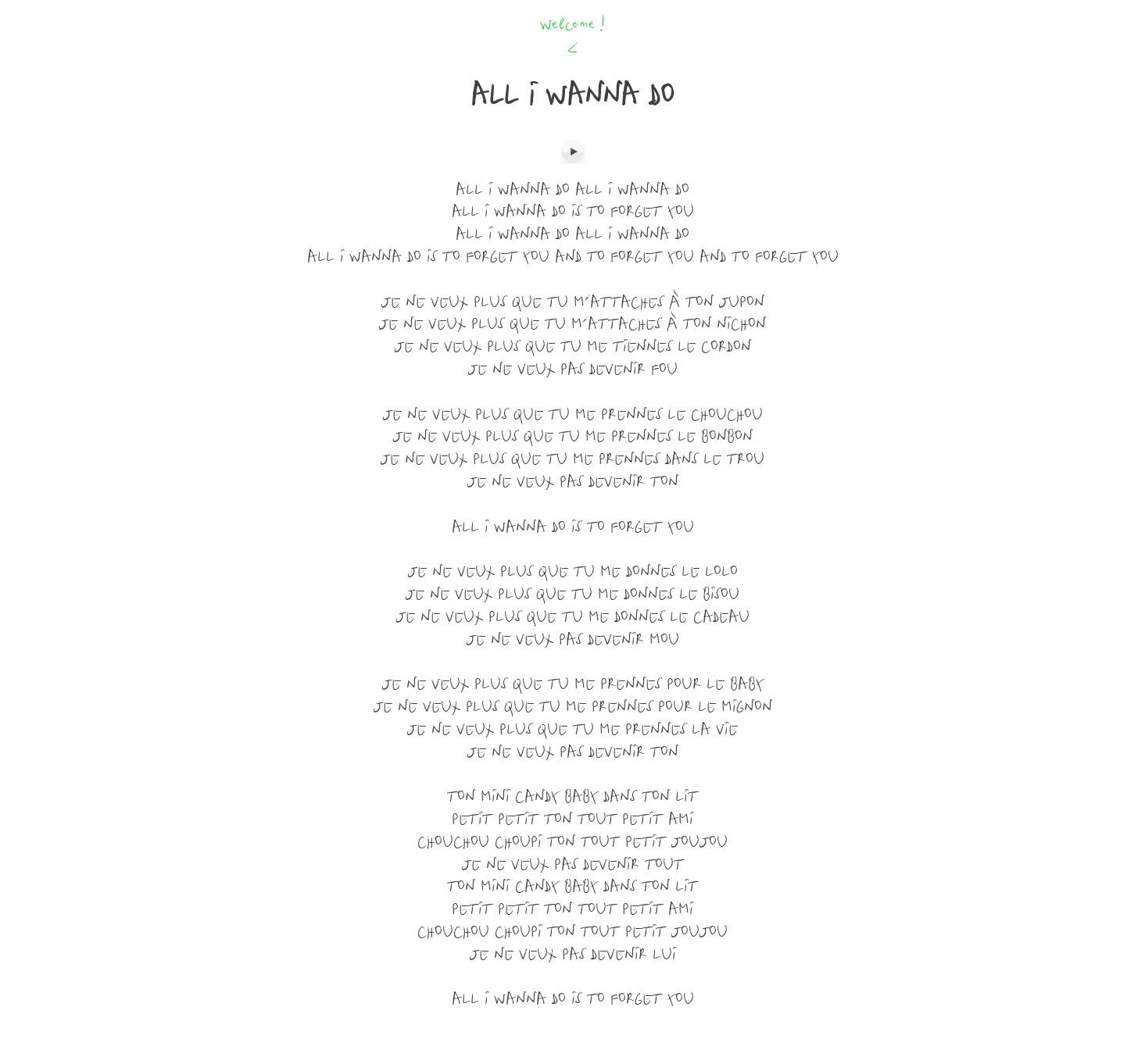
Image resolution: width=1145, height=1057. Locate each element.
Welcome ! (572, 26)
